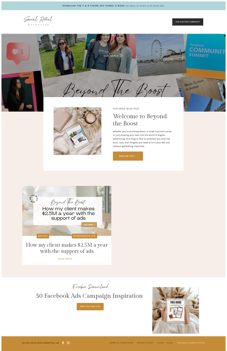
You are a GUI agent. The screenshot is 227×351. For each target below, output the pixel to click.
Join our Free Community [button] (187, 22)
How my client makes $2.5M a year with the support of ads (67, 248)
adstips (43, 236)
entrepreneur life (84, 236)
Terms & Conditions (121, 343)
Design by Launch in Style (191, 343)
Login (160, 343)
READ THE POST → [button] (128, 156)
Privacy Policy (145, 343)
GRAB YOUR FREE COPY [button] (90, 306)
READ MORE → (66, 259)
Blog (170, 343)
